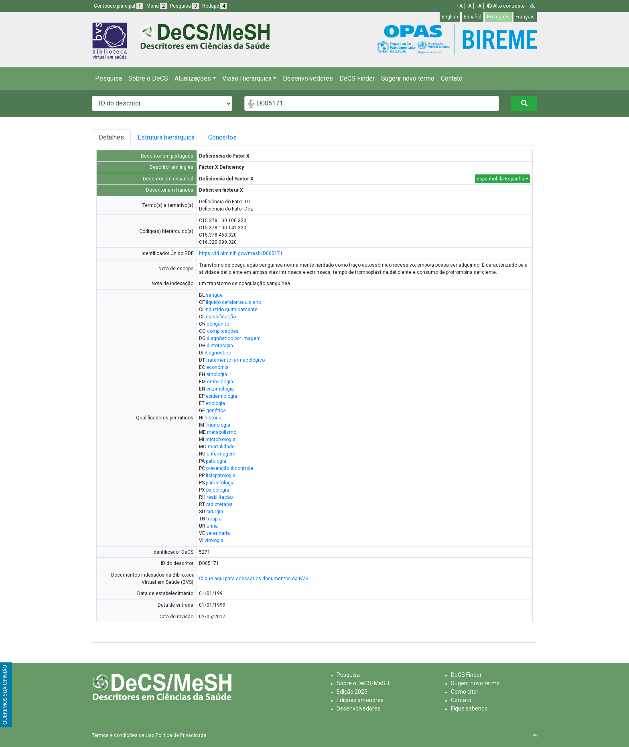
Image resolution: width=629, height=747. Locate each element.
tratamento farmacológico (235, 360)
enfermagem (221, 454)
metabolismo (221, 432)
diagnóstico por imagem (234, 338)
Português (498, 17)
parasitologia (220, 483)
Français (525, 17)
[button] (532, 6)
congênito (218, 324)
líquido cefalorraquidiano (233, 302)
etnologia (216, 374)
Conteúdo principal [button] (118, 6)
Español (472, 17)
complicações (223, 331)
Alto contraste (506, 6)
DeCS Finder (357, 78)
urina (212, 526)
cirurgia (214, 511)
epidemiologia (221, 396)
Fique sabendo (469, 708)
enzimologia (220, 389)
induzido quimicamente (231, 309)
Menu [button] (156, 6)
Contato (452, 78)
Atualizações (192, 78)
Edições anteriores (360, 700)
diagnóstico (218, 353)
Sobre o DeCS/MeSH (363, 683)
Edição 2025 (352, 691)
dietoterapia (220, 345)
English (450, 17)
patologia (216, 461)
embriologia (220, 382)
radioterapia (219, 504)
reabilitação (220, 497)
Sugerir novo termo (407, 78)
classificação (221, 317)
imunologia (217, 425)
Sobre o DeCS (148, 78)
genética (216, 410)
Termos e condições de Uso (123, 735)
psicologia (217, 490)
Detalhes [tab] (111, 137)
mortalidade (221, 446)
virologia (214, 540)
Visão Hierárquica (247, 78)
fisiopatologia (220, 475)
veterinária (218, 533)
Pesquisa (108, 78)
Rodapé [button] (214, 6)
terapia (213, 519)
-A (479, 6)
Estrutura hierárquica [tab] (167, 137)
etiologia (215, 403)
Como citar (465, 691)
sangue (214, 295)
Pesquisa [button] (184, 6)
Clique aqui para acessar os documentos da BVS (253, 578)
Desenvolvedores (308, 78)
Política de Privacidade (181, 735)
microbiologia (220, 439)
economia (217, 367)
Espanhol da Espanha (503, 179)
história (213, 418)
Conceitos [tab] (229, 137)
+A (460, 6)
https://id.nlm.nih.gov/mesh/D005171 (241, 253)
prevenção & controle (229, 468)
